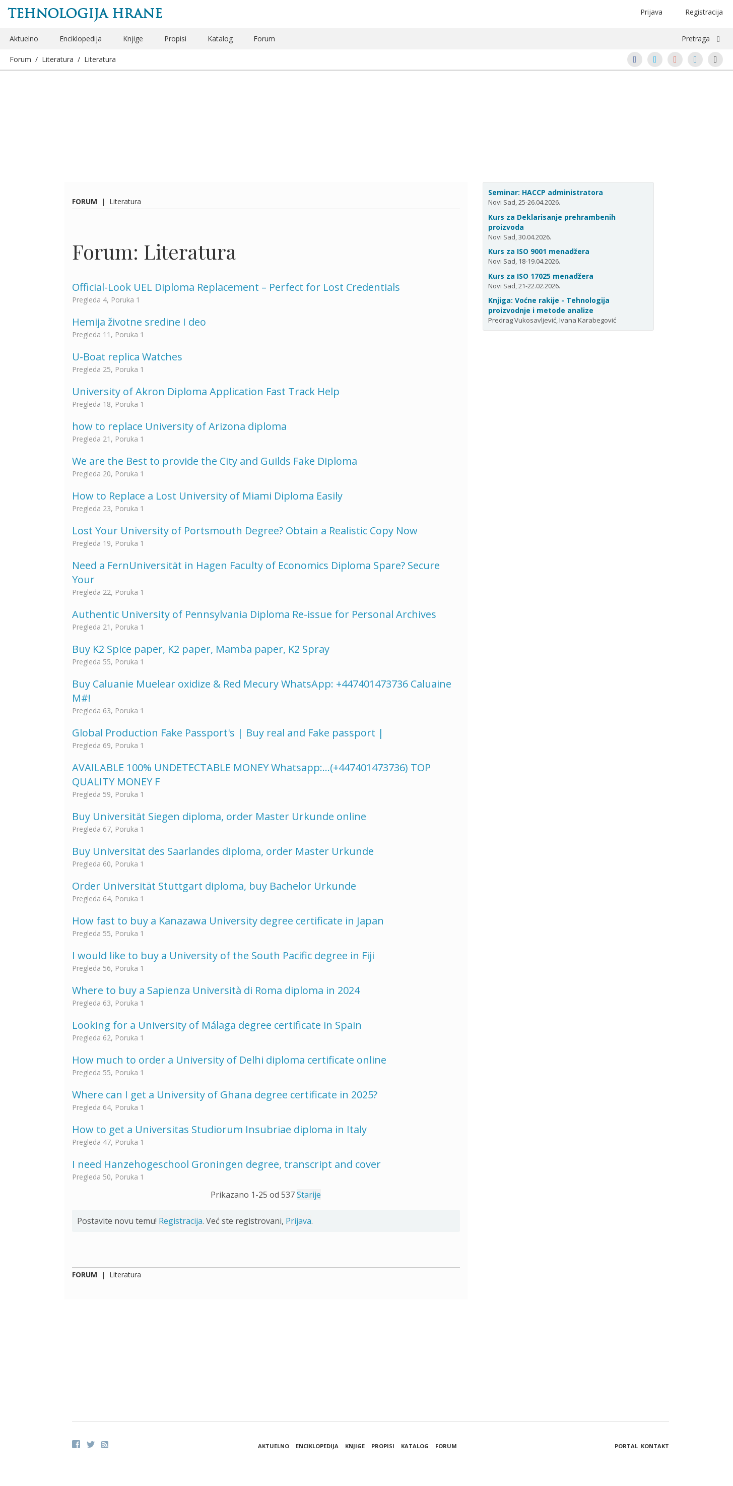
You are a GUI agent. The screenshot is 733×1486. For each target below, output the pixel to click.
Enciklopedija (80, 38)
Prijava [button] (651, 12)
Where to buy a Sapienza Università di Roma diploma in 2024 (216, 990)
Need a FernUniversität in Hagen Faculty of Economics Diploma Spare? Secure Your (256, 572)
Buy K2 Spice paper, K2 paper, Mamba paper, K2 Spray (200, 649)
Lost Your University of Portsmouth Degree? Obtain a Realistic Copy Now (245, 530)
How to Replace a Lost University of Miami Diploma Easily (207, 496)
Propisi (175, 38)
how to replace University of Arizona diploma (179, 426)
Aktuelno (24, 38)
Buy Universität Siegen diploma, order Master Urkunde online (219, 816)
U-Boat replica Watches (127, 356)
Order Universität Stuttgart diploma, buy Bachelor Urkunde (214, 886)
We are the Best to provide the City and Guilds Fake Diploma (214, 461)
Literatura (58, 59)
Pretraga (696, 38)
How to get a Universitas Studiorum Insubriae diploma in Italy (219, 1129)
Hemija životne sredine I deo (139, 322)
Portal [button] (626, 1446)
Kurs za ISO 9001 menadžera (538, 251)
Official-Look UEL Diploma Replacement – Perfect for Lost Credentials (236, 287)
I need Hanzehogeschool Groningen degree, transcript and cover (226, 1164)
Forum (264, 38)
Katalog (220, 38)
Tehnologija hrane (85, 14)
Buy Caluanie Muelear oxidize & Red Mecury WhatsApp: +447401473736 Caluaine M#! (261, 691)
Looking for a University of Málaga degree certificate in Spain (217, 1025)
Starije (309, 1194)
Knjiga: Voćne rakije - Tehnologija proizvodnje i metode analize (549, 305)
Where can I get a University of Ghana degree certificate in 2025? (224, 1094)
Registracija (704, 12)
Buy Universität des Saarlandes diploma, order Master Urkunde (223, 851)
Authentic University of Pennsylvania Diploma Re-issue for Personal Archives (254, 614)
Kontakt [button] (655, 1446)
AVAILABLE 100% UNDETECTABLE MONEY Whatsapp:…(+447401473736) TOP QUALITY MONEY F (251, 774)
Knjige (133, 38)
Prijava (298, 1220)
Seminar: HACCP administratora (545, 192)
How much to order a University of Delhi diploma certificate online (229, 1060)
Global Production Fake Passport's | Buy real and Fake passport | (228, 732)
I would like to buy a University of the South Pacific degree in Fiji (223, 955)
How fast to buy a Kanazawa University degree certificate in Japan (228, 920)
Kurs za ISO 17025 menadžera (540, 276)
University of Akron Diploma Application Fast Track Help (206, 391)
